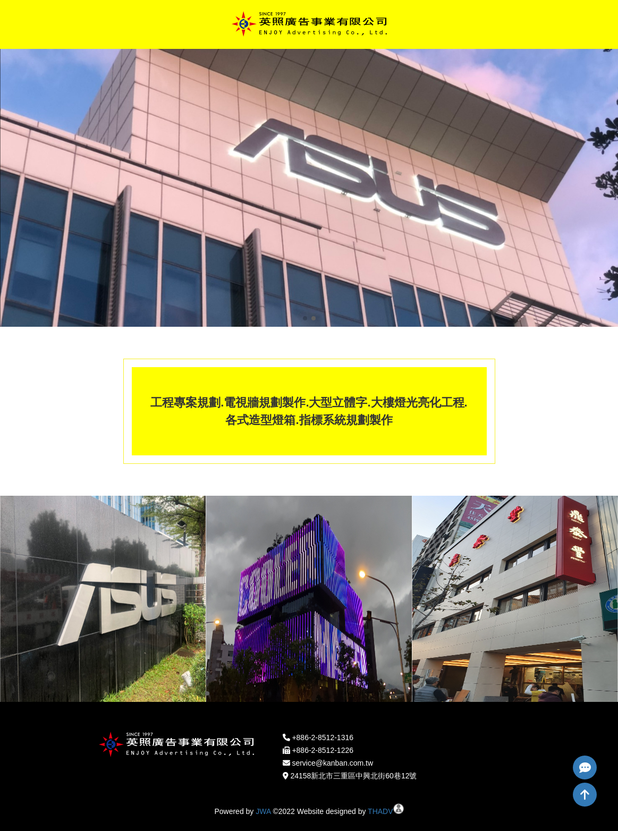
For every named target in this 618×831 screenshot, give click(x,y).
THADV (380, 811)
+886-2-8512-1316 (322, 737)
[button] (305, 318)
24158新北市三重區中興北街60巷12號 (353, 775)
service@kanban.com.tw (332, 763)
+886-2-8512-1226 (322, 750)
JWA (263, 811)
